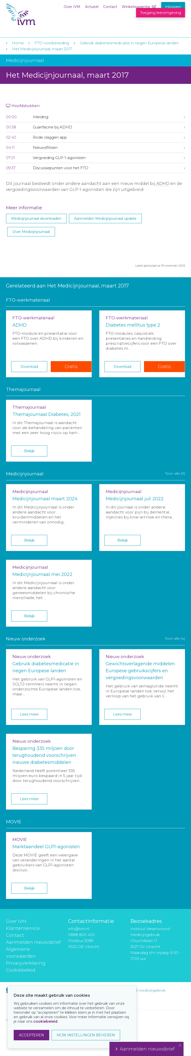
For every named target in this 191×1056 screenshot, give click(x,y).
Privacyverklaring (26, 963)
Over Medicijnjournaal (31, 231)
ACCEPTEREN (31, 1035)
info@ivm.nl (78, 928)
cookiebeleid (45, 1021)
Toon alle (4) (175, 638)
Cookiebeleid (20, 970)
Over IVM (72, 6)
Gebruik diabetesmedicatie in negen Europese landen (129, 43)
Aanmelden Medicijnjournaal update (105, 218)
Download (29, 366)
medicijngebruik (152, 990)
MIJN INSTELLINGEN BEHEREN (86, 1035)
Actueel (91, 6)
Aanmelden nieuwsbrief (33, 942)
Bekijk (29, 451)
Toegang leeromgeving (160, 12)
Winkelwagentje (136, 6)
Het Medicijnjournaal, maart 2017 (42, 49)
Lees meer (29, 714)
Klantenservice (23, 928)
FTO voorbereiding (52, 43)
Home (18, 43)
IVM (36, 14)
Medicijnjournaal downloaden (36, 218)
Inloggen (173, 6)
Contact (110, 6)
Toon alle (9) (175, 473)
